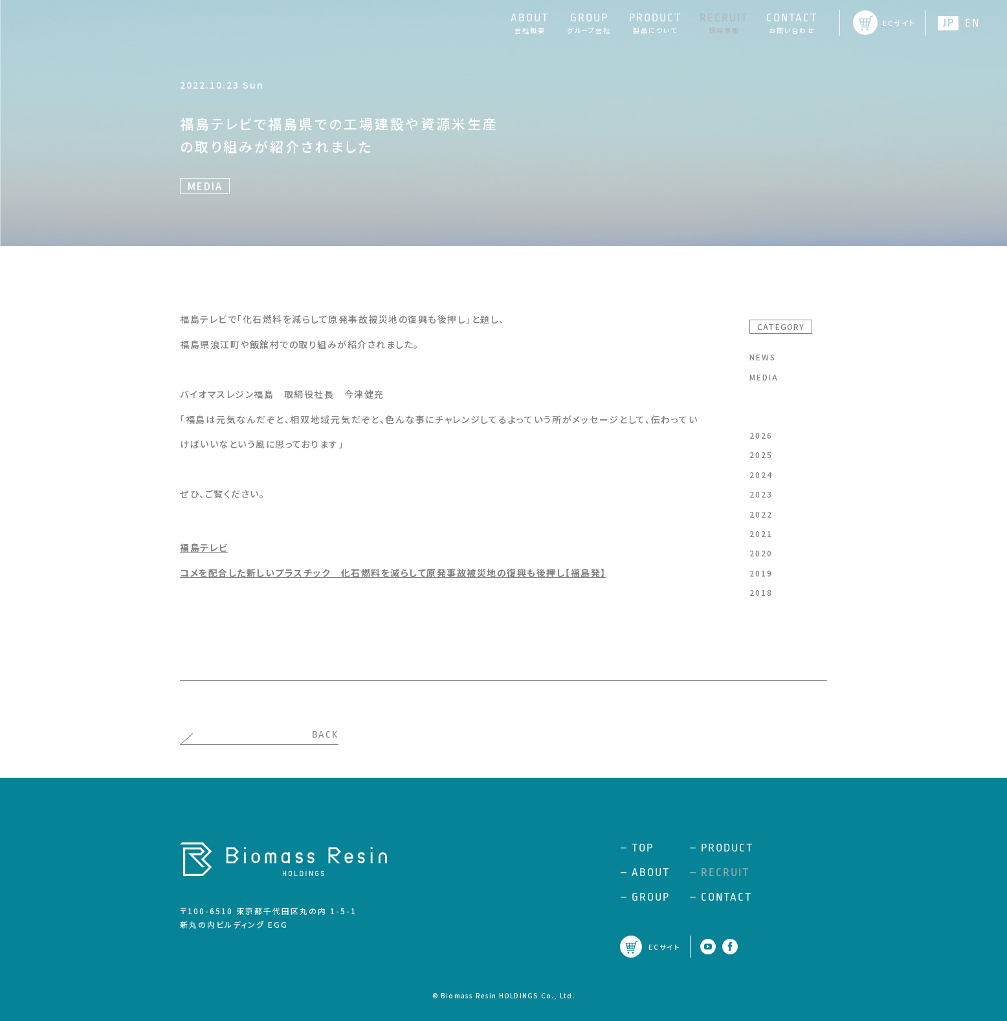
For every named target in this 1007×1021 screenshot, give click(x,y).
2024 (761, 474)
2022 (761, 514)
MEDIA (764, 376)
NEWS (762, 356)
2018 (761, 592)
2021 (761, 533)
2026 (761, 435)
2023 (761, 494)
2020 (761, 552)
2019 (761, 572)
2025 (761, 454)
